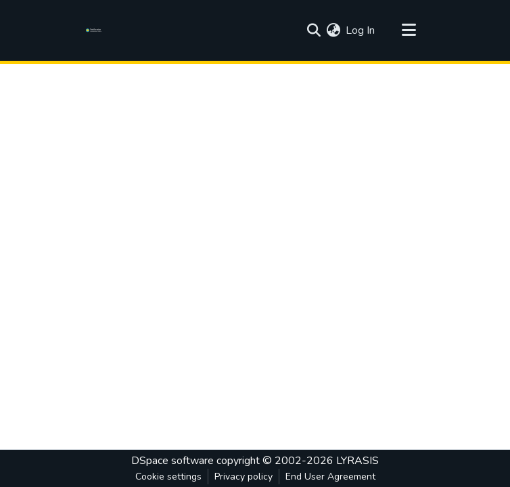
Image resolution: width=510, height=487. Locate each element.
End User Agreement (330, 476)
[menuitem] (333, 30)
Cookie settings (168, 476)
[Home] (96, 30)
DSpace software (172, 460)
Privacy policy (243, 476)
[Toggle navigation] (408, 30)
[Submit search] (313, 30)
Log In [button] (361, 30)
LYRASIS (357, 460)
